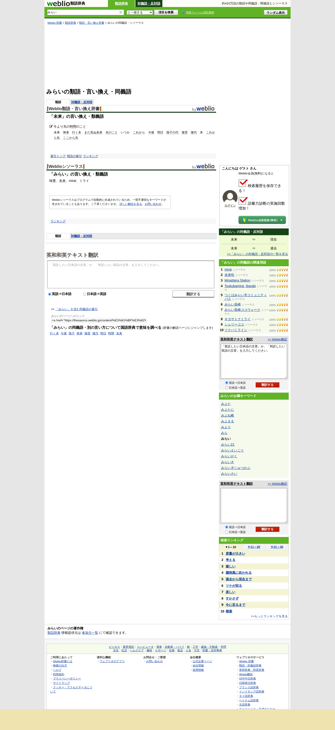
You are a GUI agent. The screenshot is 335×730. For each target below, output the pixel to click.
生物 (171, 650)
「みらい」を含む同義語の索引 (76, 309)
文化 (116, 650)
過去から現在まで (239, 579)
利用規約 (58, 674)
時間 (73, 126)
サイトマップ (61, 682)
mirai (228, 269)
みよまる (227, 421)
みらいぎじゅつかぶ (235, 468)
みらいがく (229, 456)
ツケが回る (234, 585)
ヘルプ (57, 669)
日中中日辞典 (247, 678)
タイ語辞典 (246, 695)
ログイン (230, 205)
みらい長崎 (232, 304)
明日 (160, 132)
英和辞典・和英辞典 (251, 669)
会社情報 (198, 665)
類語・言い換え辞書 (91, 22)
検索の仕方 (60, 665)
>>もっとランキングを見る (269, 616)
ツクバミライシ (235, 330)
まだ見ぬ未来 (93, 132)
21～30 (277, 547)
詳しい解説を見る (131, 204)
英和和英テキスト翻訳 (72, 254)
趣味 (149, 650)
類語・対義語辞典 (250, 665)
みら (224, 433)
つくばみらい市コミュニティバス (245, 297)
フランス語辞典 (249, 687)
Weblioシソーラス (66, 166)
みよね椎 (227, 415)
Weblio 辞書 (54, 22)
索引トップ (58, 156)
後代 (194, 132)
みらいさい (229, 473)
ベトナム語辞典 (249, 700)
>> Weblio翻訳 (277, 339)
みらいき (227, 462)
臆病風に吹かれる (239, 572)
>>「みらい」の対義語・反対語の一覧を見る (257, 254)
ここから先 (70, 137)
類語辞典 (121, 3)
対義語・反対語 (148, 3)
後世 (185, 132)
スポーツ (160, 650)
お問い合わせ (153, 204)
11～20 (254, 547)
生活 (124, 650)
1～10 (230, 547)
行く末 (76, 132)
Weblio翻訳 (246, 674)
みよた (226, 404)
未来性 (229, 275)
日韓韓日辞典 (247, 682)
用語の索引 (74, 156)
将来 (66, 132)
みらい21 (227, 444)
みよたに (227, 409)
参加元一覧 (90, 633)
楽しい (230, 592)
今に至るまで (235, 605)
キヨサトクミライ (237, 319)
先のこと (112, 132)
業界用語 (128, 646)
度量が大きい (235, 553)
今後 (151, 132)
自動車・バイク (174, 646)
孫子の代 (172, 132)
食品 (180, 650)
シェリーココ (234, 324)
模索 (229, 611)
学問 (223, 646)
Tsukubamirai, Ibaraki (240, 286)
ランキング (90, 156)
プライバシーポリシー (67, 678)
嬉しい (230, 566)
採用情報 (198, 669)
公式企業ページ (202, 661)
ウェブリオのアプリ (112, 661)
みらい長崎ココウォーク (242, 310)
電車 (159, 646)
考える (230, 560)
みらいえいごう (232, 450)
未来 (62, 181)
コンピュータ (145, 646)
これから (139, 132)
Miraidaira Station (237, 280)
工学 (195, 646)
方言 (197, 650)
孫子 (72, 333)
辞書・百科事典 (212, 650)
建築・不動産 (209, 646)
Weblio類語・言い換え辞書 (74, 108)
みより (226, 427)
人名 (188, 650)
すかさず (232, 598)
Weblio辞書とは (62, 661)
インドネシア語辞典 (251, 691)
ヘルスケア (137, 650)
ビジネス (114, 646)
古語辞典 (244, 704)
